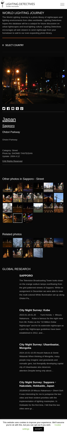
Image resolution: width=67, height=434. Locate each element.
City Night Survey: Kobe (34, 310)
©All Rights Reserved (12, 161)
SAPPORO (26, 275)
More (42, 289)
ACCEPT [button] (38, 429)
